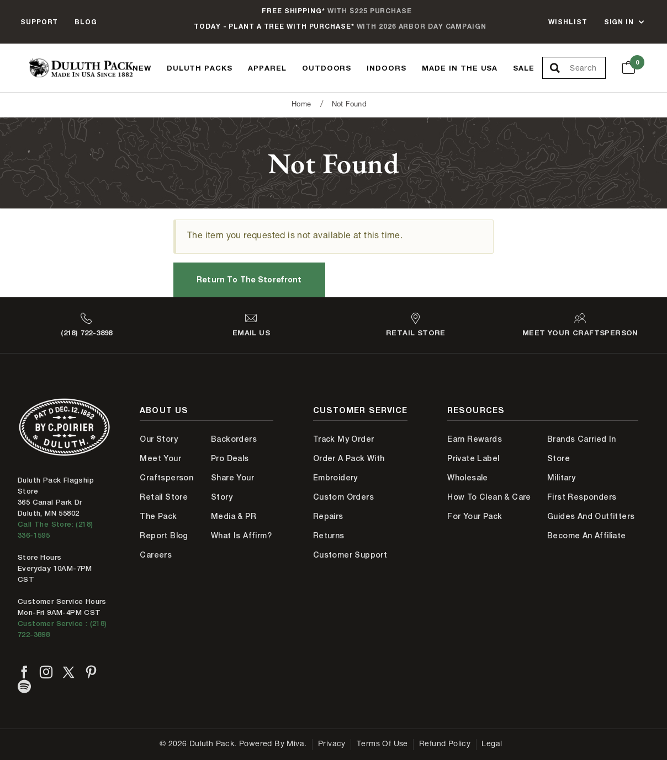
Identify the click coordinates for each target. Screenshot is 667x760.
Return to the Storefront (249, 279)
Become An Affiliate (586, 535)
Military (561, 477)
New (142, 67)
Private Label (473, 458)
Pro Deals (230, 458)
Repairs (328, 516)
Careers (156, 554)
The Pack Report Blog (164, 526)
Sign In (619, 22)
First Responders (581, 497)
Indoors (386, 67)
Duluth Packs (200, 67)
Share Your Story (232, 487)
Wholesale (467, 477)
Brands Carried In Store (581, 449)
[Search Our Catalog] (587, 68)
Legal (491, 744)
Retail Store (164, 497)
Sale (523, 67)
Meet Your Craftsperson (166, 468)
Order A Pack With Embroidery (349, 468)
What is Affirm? (241, 535)
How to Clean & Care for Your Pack (489, 507)
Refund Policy (444, 744)
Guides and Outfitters (590, 516)
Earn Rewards (474, 439)
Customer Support (350, 554)
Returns (329, 535)
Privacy (332, 744)
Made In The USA (460, 67)
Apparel (267, 67)
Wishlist (567, 22)
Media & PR (233, 516)
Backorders (234, 439)
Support (39, 22)
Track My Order (343, 439)
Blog (86, 22)
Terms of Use (382, 744)
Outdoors (327, 67)
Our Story (159, 439)
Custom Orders (343, 497)
